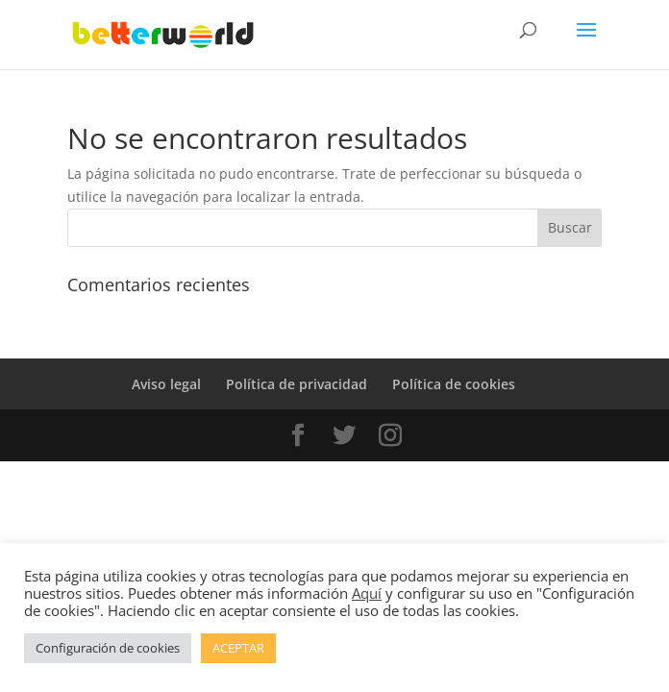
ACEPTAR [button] (238, 647)
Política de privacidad (296, 384)
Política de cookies (453, 384)
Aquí (367, 593)
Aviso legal (166, 384)
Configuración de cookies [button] (108, 647)
